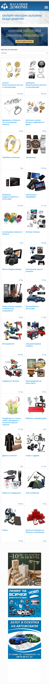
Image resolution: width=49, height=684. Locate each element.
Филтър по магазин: (9, 49)
